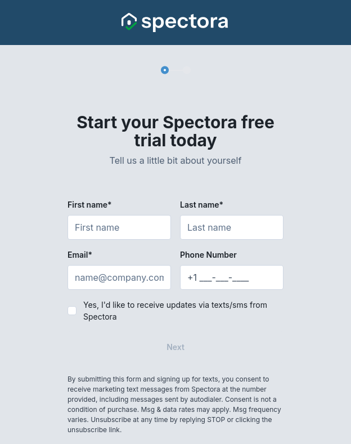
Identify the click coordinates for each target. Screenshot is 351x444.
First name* (90, 204)
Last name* (201, 204)
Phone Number (208, 254)
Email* (80, 254)
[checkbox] (72, 310)
